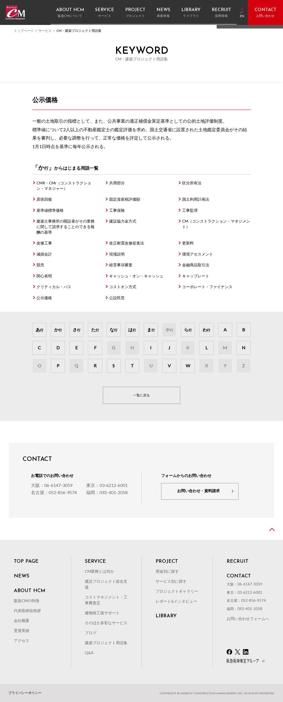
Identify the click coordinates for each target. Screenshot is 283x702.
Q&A (89, 652)
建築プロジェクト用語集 (106, 642)
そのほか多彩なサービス (106, 622)
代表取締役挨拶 (27, 610)
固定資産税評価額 (124, 199)
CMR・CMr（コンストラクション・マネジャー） (63, 185)
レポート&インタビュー (176, 601)
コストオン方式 (122, 286)
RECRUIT (237, 561)
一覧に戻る (141, 395)
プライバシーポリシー (24, 693)
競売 (40, 264)
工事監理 (190, 210)
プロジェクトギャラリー (177, 591)
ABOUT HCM (29, 591)
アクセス (21, 640)
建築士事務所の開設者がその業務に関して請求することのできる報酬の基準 (65, 226)
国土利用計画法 (195, 199)
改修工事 (44, 243)
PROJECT (167, 561)
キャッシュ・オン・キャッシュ (136, 275)
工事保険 (117, 210)
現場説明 (117, 254)
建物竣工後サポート (102, 612)
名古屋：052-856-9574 (54, 492)
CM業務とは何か (99, 571)
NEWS (21, 576)
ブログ (90, 632)
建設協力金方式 (122, 221)
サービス (45, 31)
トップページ (24, 31)
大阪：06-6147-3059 (51, 485)
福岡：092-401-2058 (107, 492)
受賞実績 (21, 630)
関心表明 (44, 275)
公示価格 (44, 297)
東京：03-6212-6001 (107, 485)
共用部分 (117, 182)
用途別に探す (167, 571)
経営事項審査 (120, 264)
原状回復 (44, 199)
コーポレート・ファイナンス (207, 286)
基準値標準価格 (50, 210)
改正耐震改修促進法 (126, 243)
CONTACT (239, 576)
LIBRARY (166, 616)
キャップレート (195, 275)
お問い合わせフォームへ (248, 618)
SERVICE (95, 561)
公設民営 (117, 297)
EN (242, 16)
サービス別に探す (171, 581)
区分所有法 (191, 182)
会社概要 (21, 620)
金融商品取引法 (195, 264)
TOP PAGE (26, 561)
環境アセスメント (197, 254)
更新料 (188, 243)
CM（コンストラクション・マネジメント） (216, 224)
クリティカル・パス (53, 286)
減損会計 (44, 254)
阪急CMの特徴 (26, 600)
